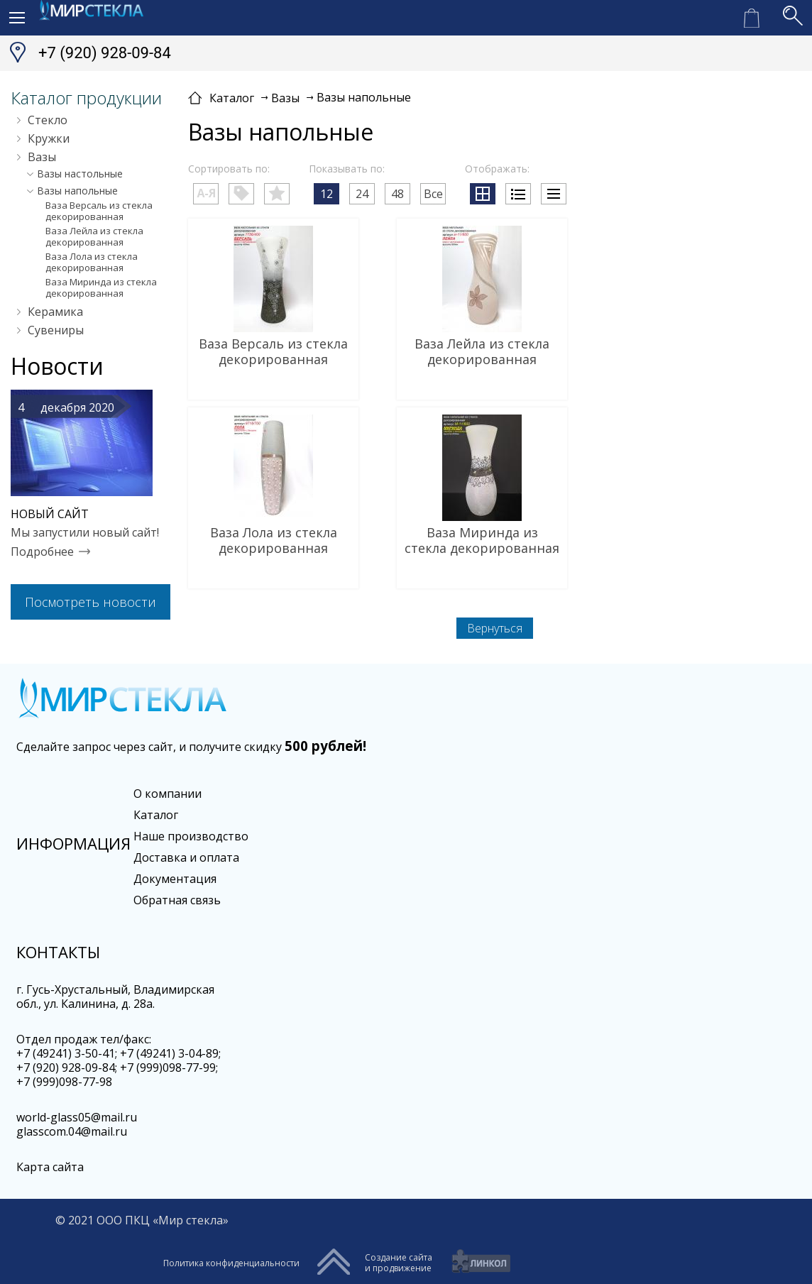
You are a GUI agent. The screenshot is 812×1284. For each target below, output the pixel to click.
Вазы (42, 157)
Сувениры (56, 330)
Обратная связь (177, 900)
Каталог (155, 815)
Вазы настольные (80, 173)
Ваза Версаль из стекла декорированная (99, 211)
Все (433, 194)
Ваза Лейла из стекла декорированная (94, 236)
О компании (167, 793)
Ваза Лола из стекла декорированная (91, 262)
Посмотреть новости (90, 601)
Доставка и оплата (186, 857)
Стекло (47, 120)
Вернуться (494, 628)
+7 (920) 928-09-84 (104, 53)
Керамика (55, 311)
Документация (174, 879)
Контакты (58, 951)
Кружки (49, 138)
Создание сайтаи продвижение (398, 1262)
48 (397, 194)
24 (362, 194)
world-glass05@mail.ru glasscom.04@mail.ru (76, 1124)
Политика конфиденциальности (231, 1263)
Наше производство (190, 836)
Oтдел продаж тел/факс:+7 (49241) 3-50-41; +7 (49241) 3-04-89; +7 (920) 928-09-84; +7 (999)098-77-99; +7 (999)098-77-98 (118, 1060)
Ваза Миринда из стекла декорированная (101, 287)
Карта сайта (50, 1167)
